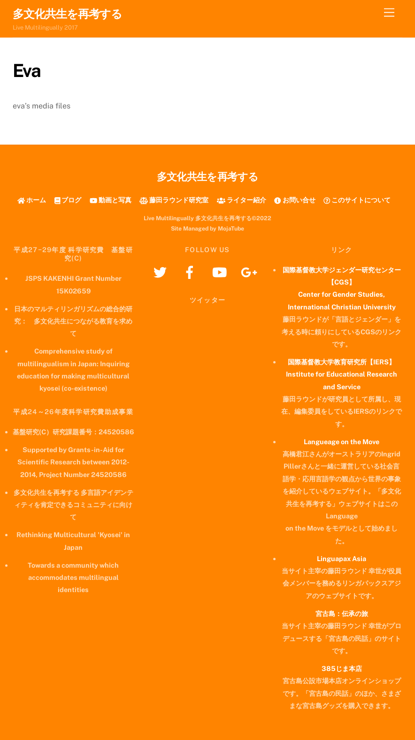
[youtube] (221, 272)
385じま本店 (342, 668)
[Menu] (389, 13)
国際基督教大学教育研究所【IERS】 (341, 362)
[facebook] (191, 272)
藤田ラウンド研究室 (173, 200)
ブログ (68, 200)
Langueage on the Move (341, 442)
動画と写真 (110, 200)
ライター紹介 (241, 200)
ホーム (31, 200)
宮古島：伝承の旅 (341, 613)
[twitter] (162, 272)
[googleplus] (250, 272)
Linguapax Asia (341, 559)
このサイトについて (357, 200)
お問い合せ (294, 200)
